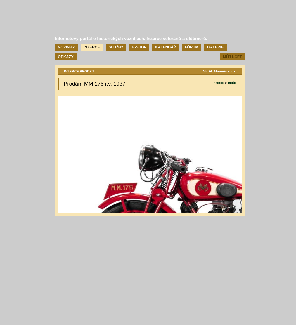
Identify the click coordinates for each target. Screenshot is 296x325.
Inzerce (92, 47)
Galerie (215, 47)
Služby (116, 47)
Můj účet (232, 57)
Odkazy (66, 57)
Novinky (66, 47)
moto (232, 82)
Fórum (191, 47)
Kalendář (165, 47)
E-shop (139, 47)
